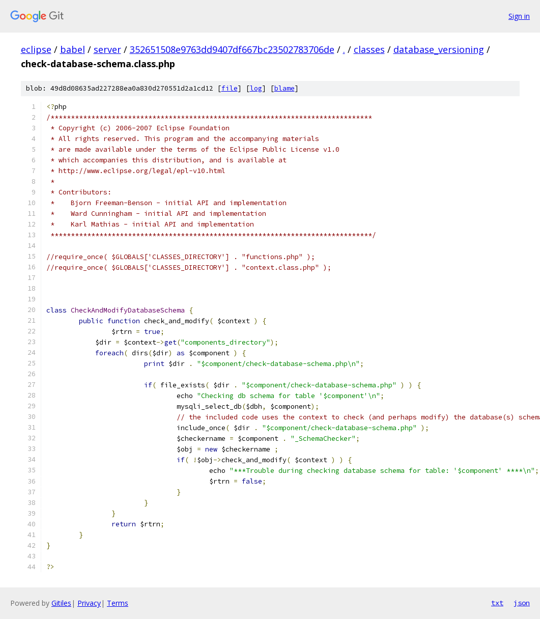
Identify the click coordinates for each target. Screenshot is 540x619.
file (229, 88)
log (256, 88)
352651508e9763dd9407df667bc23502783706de (232, 49)
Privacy (89, 603)
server (107, 49)
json (522, 602)
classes (369, 49)
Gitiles (61, 603)
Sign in (519, 16)
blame (284, 88)
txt (497, 602)
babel (72, 49)
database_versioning (438, 49)
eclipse (36, 49)
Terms (117, 603)
